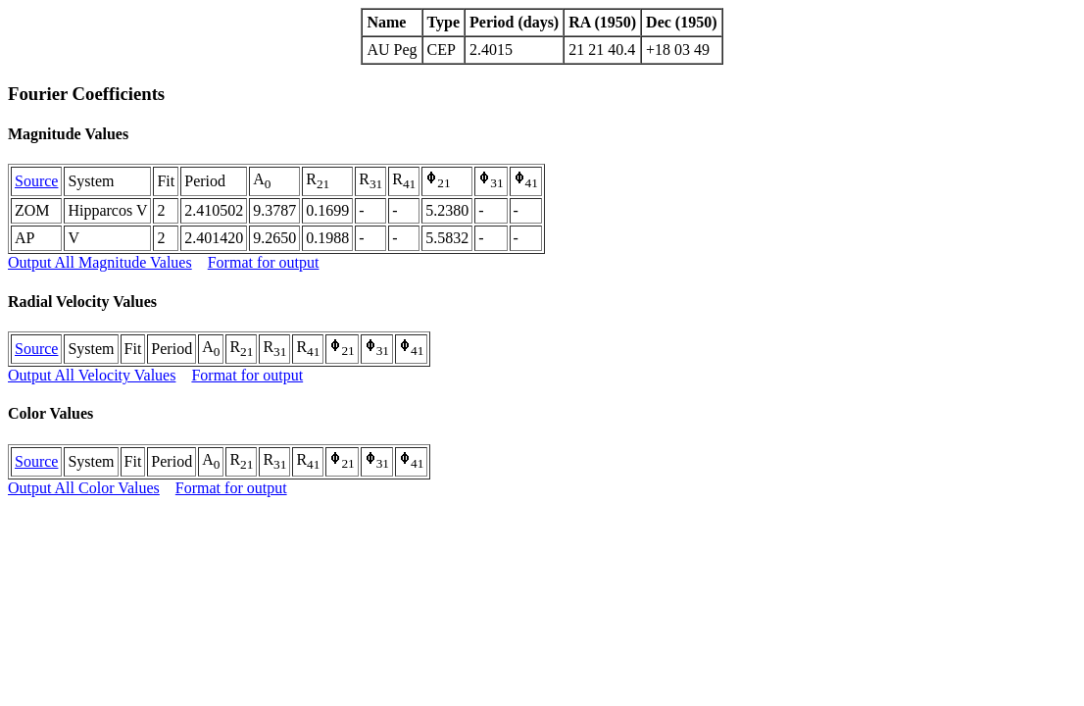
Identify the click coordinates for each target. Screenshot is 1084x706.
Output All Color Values (84, 487)
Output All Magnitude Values (100, 262)
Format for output (264, 262)
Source (36, 181)
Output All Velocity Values (91, 375)
